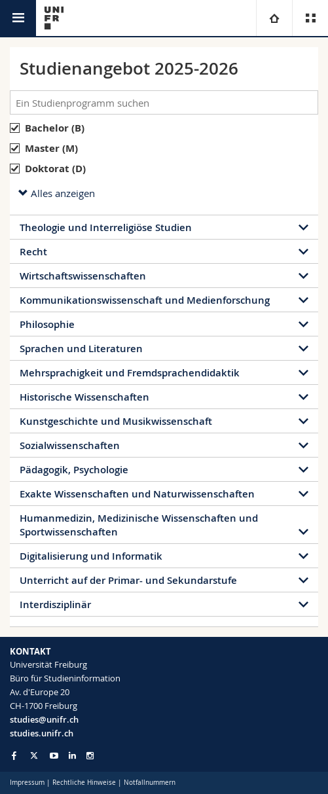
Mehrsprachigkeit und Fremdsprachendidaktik (130, 373)
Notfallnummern (149, 782)
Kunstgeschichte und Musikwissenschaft (116, 421)
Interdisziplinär (55, 604)
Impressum (27, 782)
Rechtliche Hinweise (84, 782)
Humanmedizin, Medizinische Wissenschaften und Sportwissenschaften (139, 525)
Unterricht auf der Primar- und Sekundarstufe (128, 580)
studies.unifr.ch (41, 733)
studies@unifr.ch (44, 719)
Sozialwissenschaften (70, 445)
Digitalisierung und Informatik (91, 556)
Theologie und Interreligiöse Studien (106, 227)
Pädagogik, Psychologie (74, 470)
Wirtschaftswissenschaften (83, 276)
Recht (33, 252)
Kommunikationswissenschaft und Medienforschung (145, 300)
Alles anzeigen (56, 193)
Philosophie (47, 324)
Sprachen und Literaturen (81, 348)
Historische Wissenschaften (84, 397)
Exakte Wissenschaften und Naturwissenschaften (137, 494)
